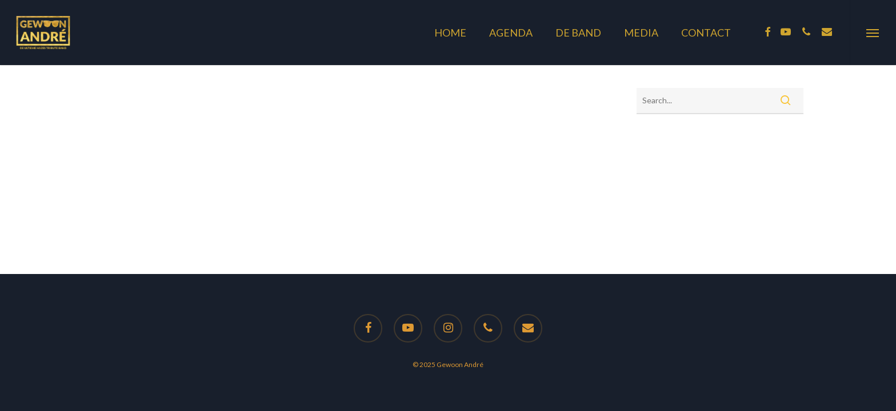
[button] (873, 32)
